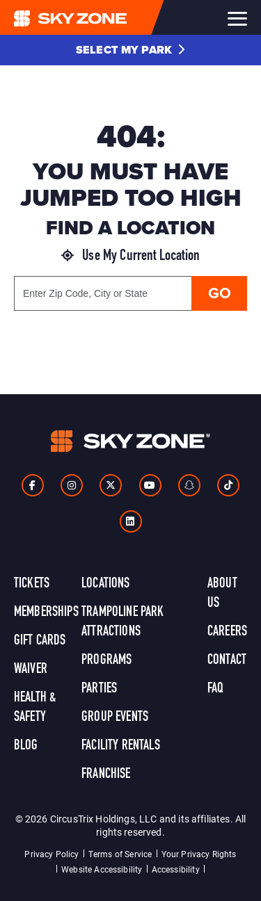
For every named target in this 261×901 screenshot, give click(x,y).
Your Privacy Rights (199, 853)
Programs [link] (106, 660)
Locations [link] (105, 584)
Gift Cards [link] (40, 641)
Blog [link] (26, 746)
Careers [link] (227, 632)
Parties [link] (99, 689)
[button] (130, 50)
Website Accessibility (101, 869)
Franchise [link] (105, 774)
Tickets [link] (31, 584)
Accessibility (176, 869)
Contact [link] (226, 660)
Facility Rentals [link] (120, 746)
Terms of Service (120, 853)
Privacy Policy (51, 853)
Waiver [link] (30, 669)
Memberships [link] (46, 612)
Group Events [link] (114, 717)
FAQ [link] (215, 689)
